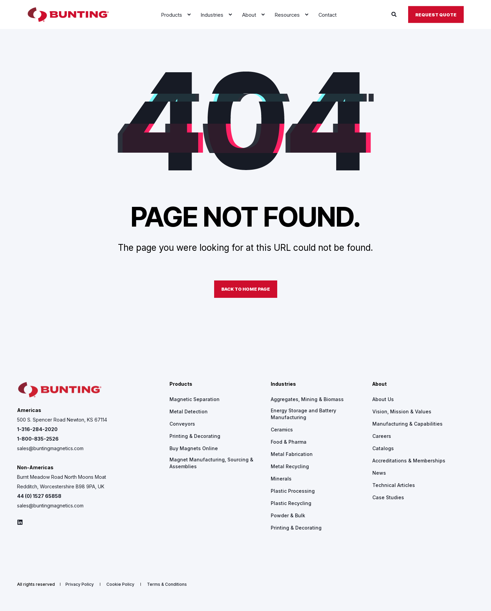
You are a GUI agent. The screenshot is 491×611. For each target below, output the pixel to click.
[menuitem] (189, 15)
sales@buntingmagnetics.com (50, 448)
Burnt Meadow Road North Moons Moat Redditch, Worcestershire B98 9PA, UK (61, 481)
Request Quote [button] (436, 14)
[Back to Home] (68, 14)
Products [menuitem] (180, 384)
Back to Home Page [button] (245, 289)
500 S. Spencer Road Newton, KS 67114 (62, 420)
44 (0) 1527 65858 (39, 496)
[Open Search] (394, 14)
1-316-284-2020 (37, 429)
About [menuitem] (379, 384)
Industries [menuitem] (283, 384)
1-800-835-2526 (38, 439)
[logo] (59, 390)
